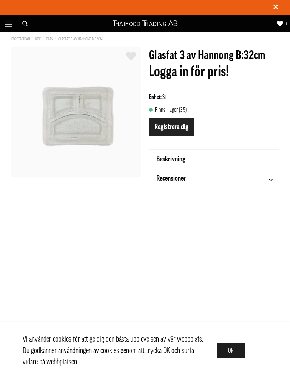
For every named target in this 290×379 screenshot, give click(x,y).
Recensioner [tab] (214, 179)
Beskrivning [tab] (214, 159)
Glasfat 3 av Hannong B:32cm (80, 39)
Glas (49, 39)
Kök (38, 39)
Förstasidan (20, 39)
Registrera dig (171, 127)
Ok (230, 351)
